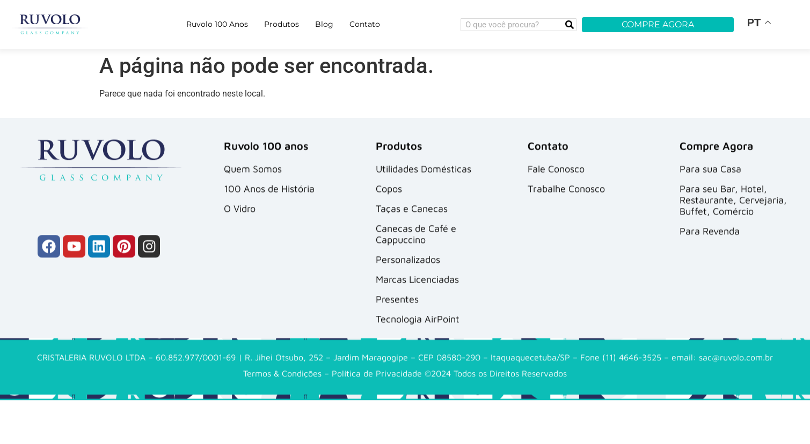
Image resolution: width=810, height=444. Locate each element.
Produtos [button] (281, 24)
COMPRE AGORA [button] (658, 24)
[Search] (569, 25)
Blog (324, 24)
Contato (364, 24)
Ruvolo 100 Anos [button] (217, 24)
